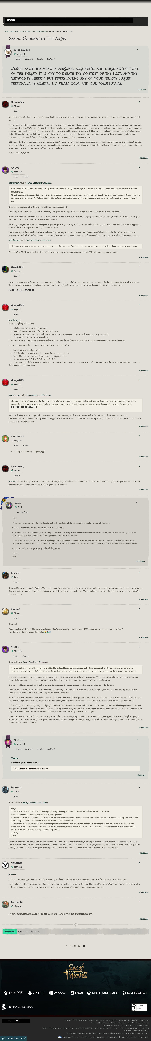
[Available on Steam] (77, 993)
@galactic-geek (14, 395)
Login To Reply (9, 931)
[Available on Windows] (58, 993)
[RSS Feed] (3, 31)
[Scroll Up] (5, 1038)
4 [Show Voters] (139, 167)
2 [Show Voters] (139, 380)
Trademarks (124, 1037)
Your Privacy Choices (70, 1037)
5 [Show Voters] (137, 49)
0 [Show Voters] (139, 267)
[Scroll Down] (22, 1038)
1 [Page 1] (66, 946)
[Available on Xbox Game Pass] (102, 993)
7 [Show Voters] (136, 503)
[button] (69, 20)
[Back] (63, 946)
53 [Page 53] (75, 946)
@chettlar (12, 874)
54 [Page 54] (79, 946)
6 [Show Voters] (139, 646)
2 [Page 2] (70, 946)
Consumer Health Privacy (140, 1037)
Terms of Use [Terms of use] (84, 1037)
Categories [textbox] (11, 20)
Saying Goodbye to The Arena (39, 183)
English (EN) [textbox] (13, 1021)
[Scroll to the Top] (2, 1038)
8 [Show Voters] (137, 740)
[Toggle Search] (11, 24)
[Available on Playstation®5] (36, 993)
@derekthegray (15, 183)
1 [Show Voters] (139, 101)
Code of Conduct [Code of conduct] (112, 1037)
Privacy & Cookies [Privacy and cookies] (97, 1037)
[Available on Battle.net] (134, 993)
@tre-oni (12, 481)
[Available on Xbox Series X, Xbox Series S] (13, 993)
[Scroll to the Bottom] (24, 1038)
